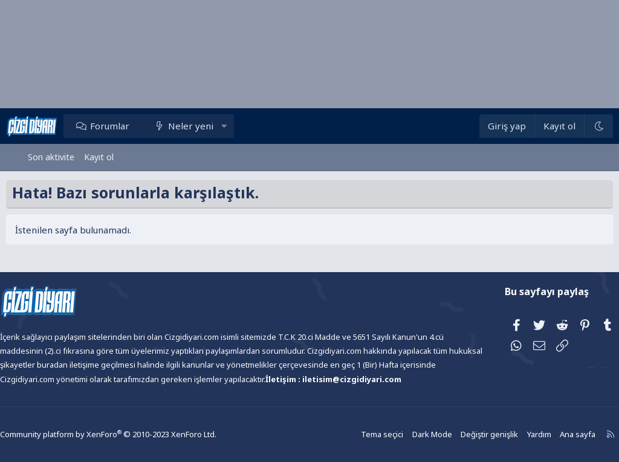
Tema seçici (359, 434)
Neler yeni (212, 126)
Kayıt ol (99, 157)
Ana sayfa (548, 434)
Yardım (510, 434)
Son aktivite (51, 157)
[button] (245, 125)
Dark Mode (407, 434)
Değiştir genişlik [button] (462, 434)
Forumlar (131, 126)
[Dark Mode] (576, 126)
